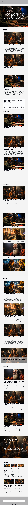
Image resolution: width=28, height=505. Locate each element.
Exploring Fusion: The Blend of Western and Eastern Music (14, 45)
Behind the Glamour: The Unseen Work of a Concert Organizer (13, 242)
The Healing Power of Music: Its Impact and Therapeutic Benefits (11, 257)
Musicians (14, 504)
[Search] (14, 501)
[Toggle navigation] (2, 2)
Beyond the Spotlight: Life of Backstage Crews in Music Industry (14, 273)
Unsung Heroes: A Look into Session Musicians (13, 9)
